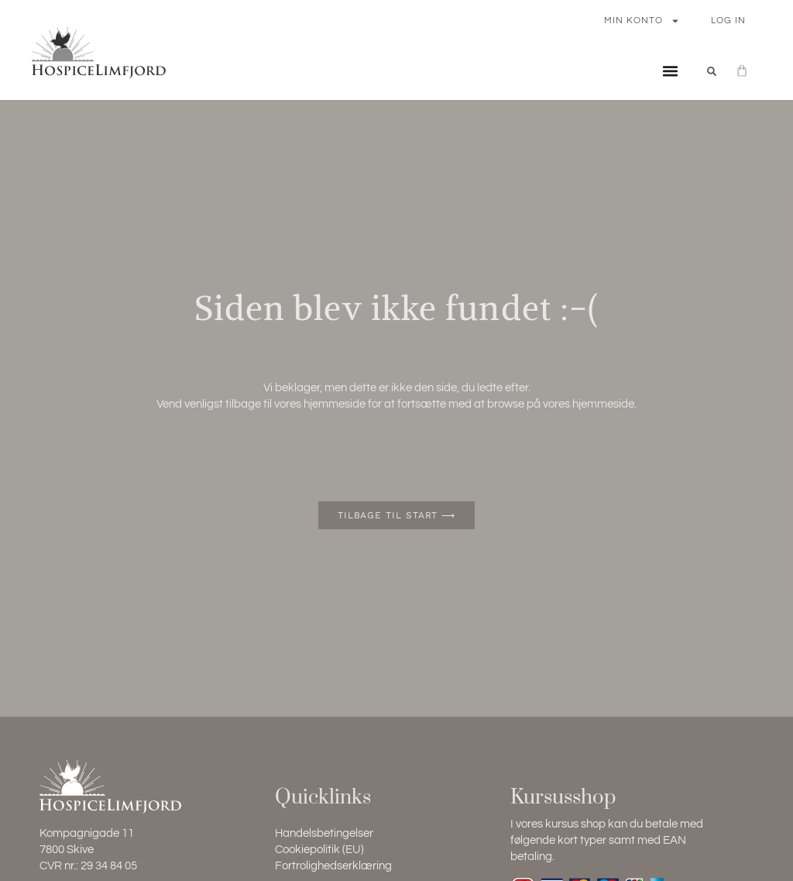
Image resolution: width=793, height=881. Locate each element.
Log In (728, 20)
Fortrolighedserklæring (333, 866)
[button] (669, 71)
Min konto (642, 21)
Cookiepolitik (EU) (319, 849)
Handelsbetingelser (324, 833)
